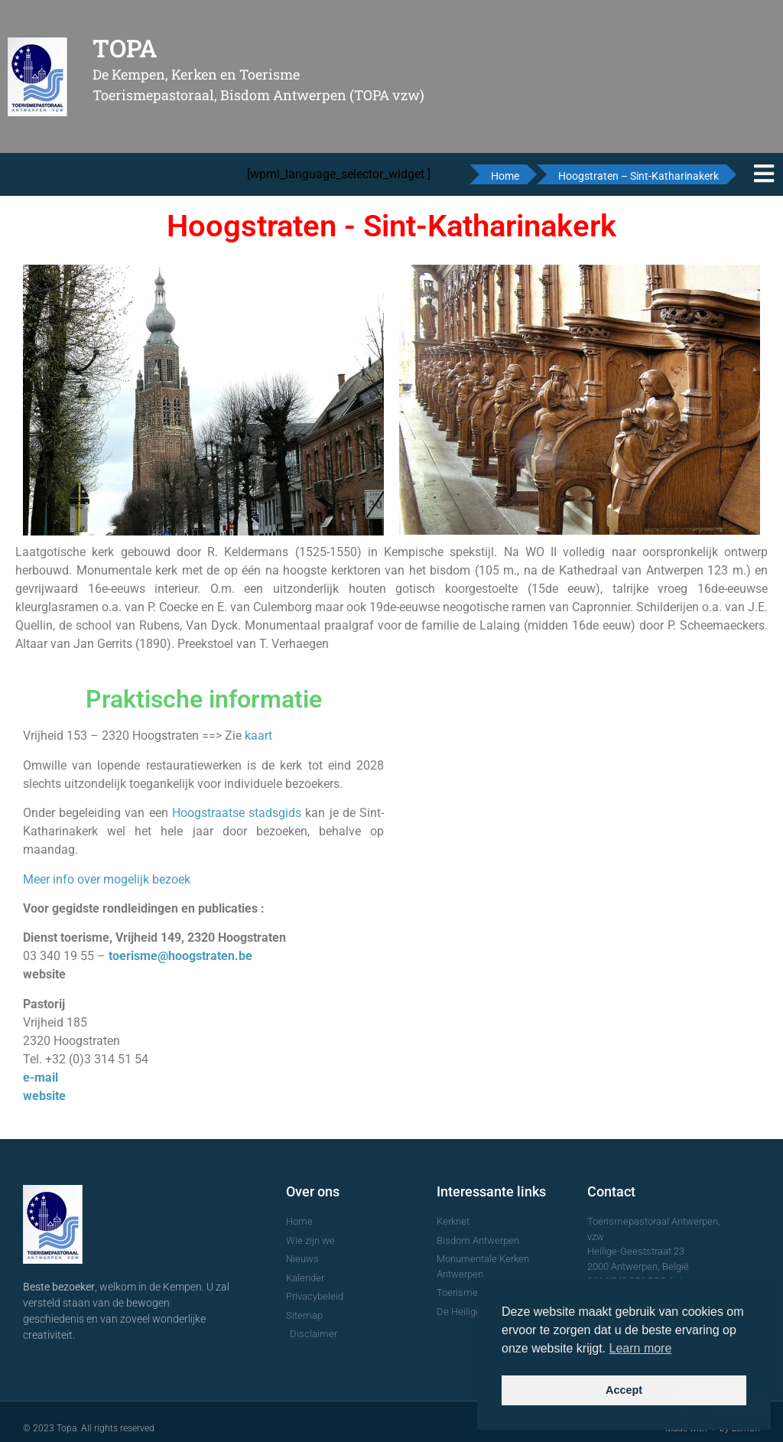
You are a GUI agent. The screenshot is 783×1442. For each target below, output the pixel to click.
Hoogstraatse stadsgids (236, 813)
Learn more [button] (640, 1348)
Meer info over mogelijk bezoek (106, 879)
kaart (258, 735)
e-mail (40, 1077)
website (44, 1096)
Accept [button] (624, 1390)
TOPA (125, 47)
